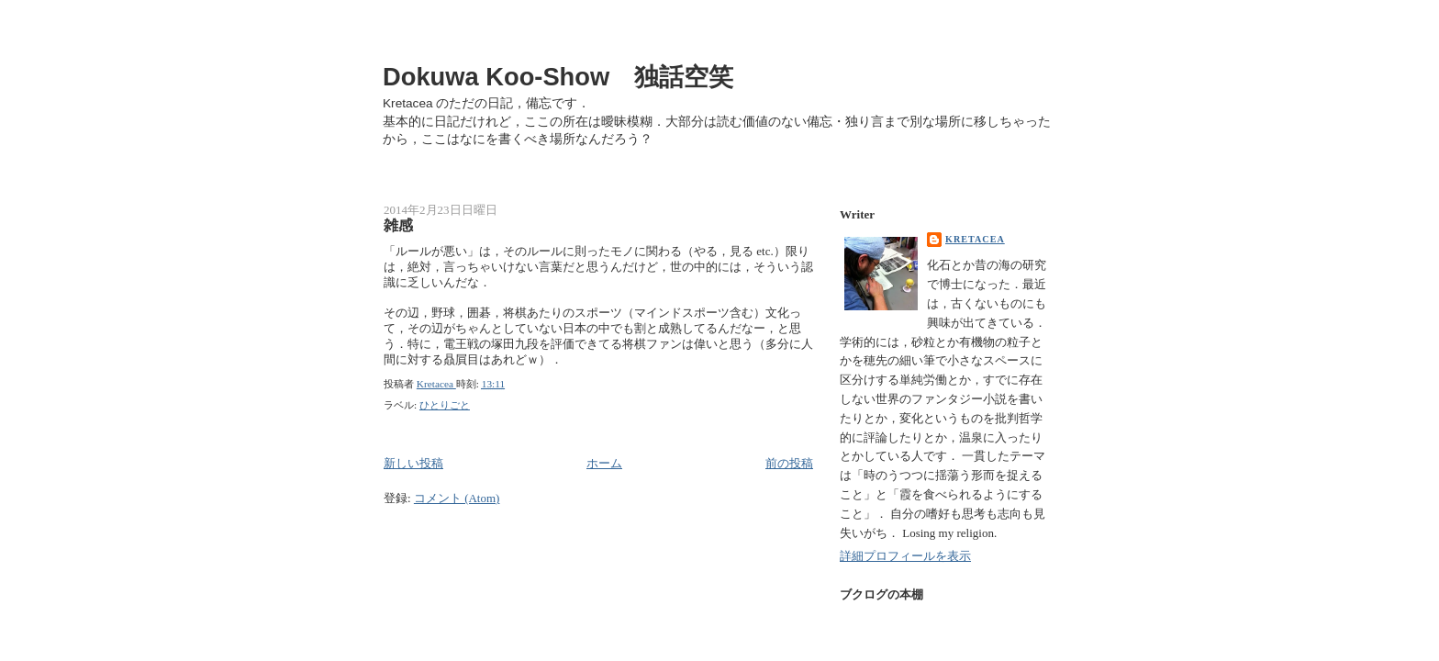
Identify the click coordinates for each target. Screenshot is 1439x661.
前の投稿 (789, 463)
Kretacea (975, 239)
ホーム (604, 463)
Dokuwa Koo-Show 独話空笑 (558, 76)
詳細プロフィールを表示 (905, 556)
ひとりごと (444, 404)
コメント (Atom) (457, 498)
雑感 (398, 226)
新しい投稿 (413, 463)
